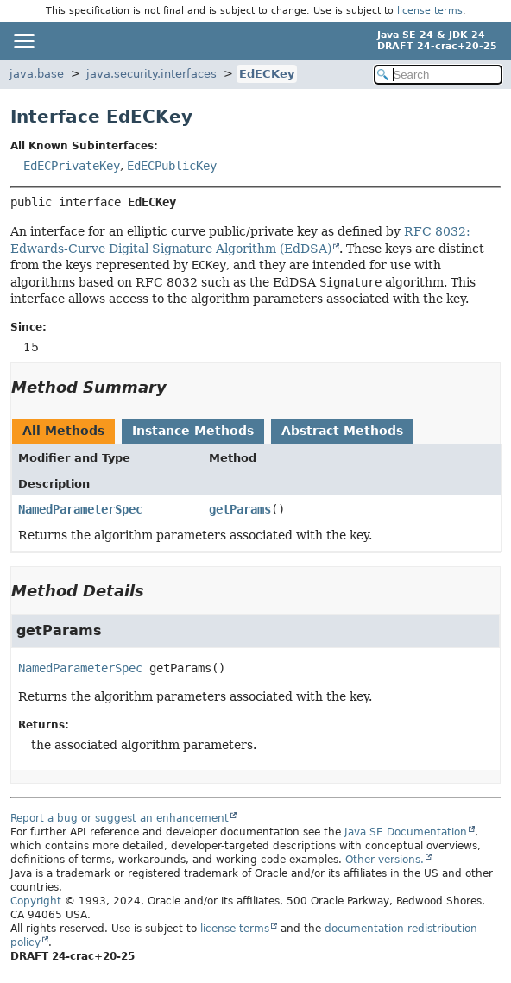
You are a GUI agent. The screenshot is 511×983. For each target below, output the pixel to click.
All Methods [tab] (63, 431)
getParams (240, 509)
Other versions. (384, 860)
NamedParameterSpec (80, 509)
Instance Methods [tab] (193, 431)
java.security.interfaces (151, 73)
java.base (36, 73)
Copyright (35, 901)
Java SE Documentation (405, 832)
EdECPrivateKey (71, 166)
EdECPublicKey (172, 166)
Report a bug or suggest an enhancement (119, 818)
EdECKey (266, 73)
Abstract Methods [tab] (342, 431)
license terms (430, 10)
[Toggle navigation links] (23, 40)
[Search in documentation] (438, 75)
